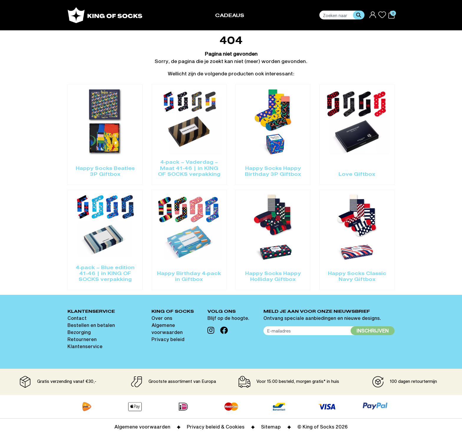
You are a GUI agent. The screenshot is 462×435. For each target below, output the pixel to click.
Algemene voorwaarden (142, 426)
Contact (77, 318)
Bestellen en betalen (91, 325)
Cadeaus (229, 16)
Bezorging (79, 332)
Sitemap (271, 426)
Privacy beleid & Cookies (216, 426)
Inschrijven (373, 330)
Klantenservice (85, 346)
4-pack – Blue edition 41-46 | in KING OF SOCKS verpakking (105, 274)
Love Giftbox (357, 175)
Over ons (161, 318)
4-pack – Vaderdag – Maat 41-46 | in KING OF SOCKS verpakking (189, 169)
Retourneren (82, 339)
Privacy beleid (167, 339)
